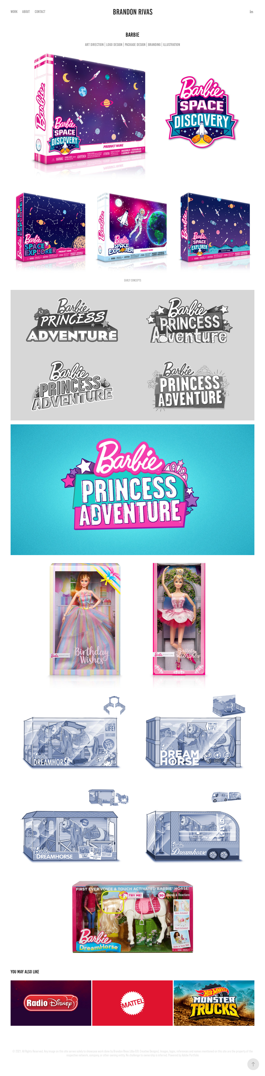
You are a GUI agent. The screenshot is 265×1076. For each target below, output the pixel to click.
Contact (40, 12)
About (26, 12)
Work (14, 12)
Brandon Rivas (132, 12)
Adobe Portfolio (190, 1055)
